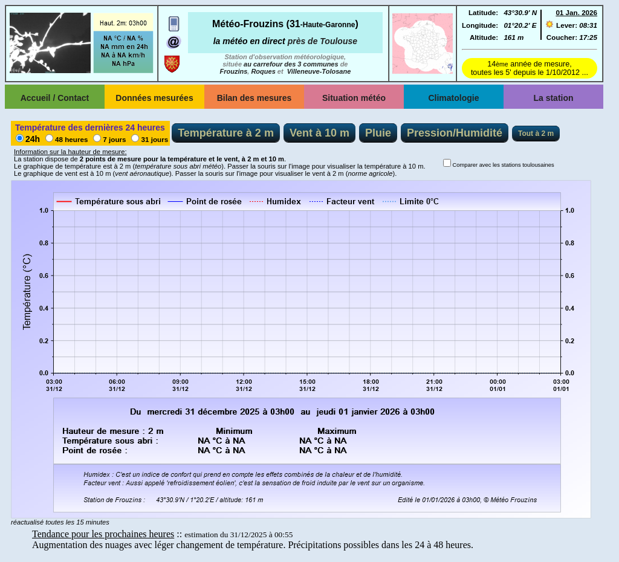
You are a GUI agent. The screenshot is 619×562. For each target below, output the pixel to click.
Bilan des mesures (254, 98)
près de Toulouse (322, 41)
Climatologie (453, 98)
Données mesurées (154, 98)
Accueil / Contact (55, 98)
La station (553, 98)
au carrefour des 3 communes (291, 64)
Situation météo (354, 98)
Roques (263, 71)
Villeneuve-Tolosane (319, 71)
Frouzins (233, 71)
